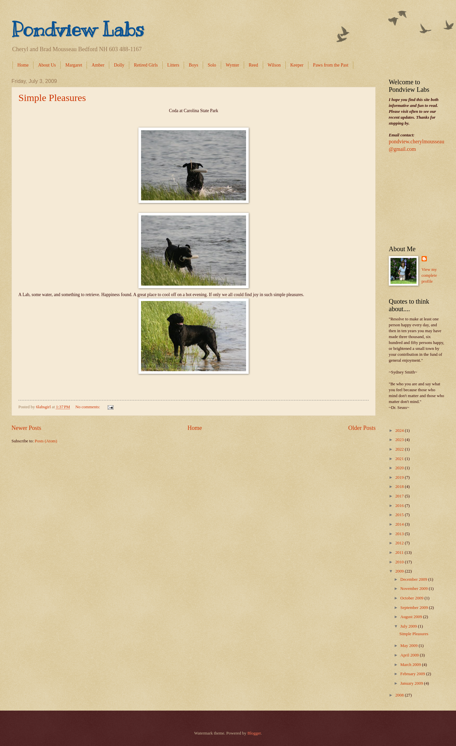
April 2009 (410, 655)
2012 (400, 543)
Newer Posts (26, 428)
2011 (400, 552)
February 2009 (413, 674)
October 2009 (412, 598)
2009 (400, 571)
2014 (400, 524)
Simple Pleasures (52, 97)
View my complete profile (429, 275)
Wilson (274, 65)
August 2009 (411, 617)
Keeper (296, 65)
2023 (400, 439)
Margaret (73, 65)
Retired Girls (146, 65)
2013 (400, 534)
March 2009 (411, 664)
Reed (253, 65)
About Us (47, 65)
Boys (193, 65)
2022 (400, 449)
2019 (400, 477)
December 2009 (414, 579)
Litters (173, 65)
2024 (400, 430)
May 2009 (409, 645)
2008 (400, 695)
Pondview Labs (77, 29)
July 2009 (409, 626)
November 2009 (414, 588)
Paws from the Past (330, 65)
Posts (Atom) (46, 441)
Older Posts (362, 428)
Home (23, 65)
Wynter (232, 65)
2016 (400, 505)
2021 (400, 458)
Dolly (119, 65)
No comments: (88, 407)
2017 (400, 496)
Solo (212, 65)
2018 (400, 486)
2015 (400, 515)
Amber (98, 65)
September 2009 (414, 607)
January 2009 (412, 683)
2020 (400, 468)
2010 (400, 562)
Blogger (254, 733)
